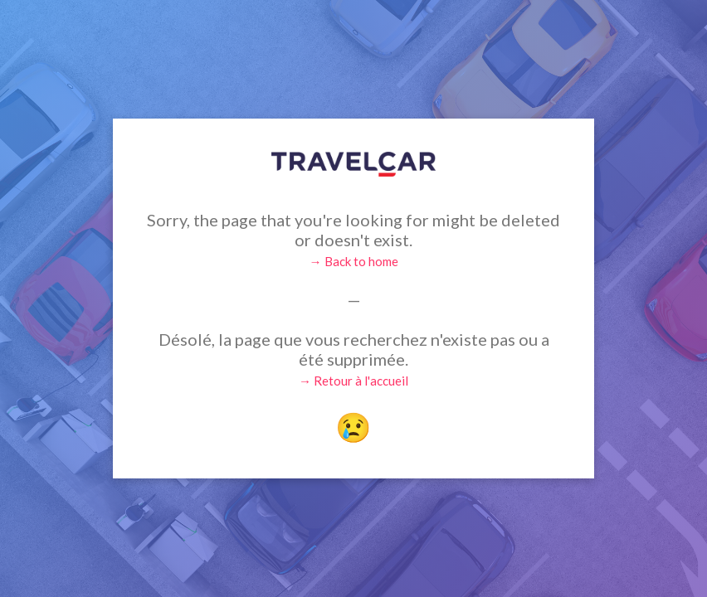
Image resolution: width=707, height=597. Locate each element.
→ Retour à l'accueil (353, 380)
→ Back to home (354, 261)
